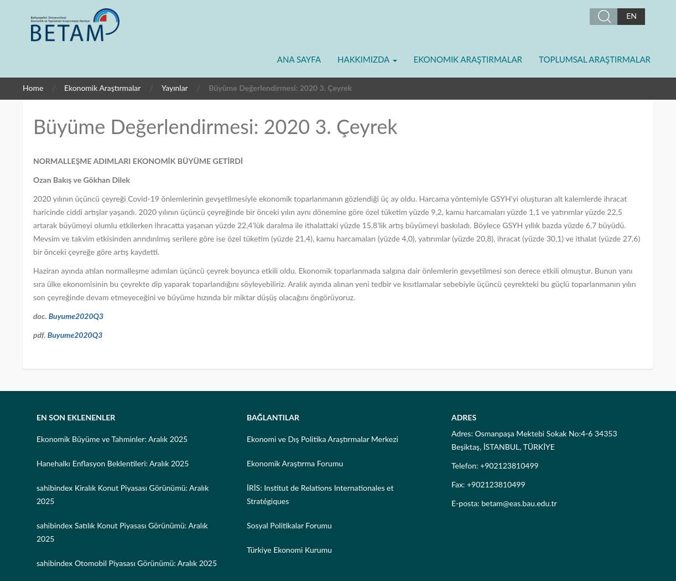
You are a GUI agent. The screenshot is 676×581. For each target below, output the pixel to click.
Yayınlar (175, 87)
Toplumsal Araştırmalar (595, 59)
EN (631, 15)
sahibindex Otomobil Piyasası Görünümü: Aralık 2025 (127, 563)
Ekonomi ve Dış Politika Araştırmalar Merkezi (322, 439)
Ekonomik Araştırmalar (468, 59)
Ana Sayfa (299, 59)
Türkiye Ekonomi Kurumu (289, 549)
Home (33, 87)
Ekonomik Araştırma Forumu (295, 463)
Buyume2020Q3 (76, 316)
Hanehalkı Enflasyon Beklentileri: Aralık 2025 (113, 463)
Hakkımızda (367, 59)
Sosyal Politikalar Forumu (289, 525)
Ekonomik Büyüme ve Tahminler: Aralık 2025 (112, 439)
